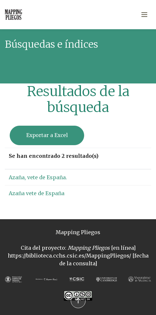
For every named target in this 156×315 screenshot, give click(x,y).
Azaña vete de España (36, 193)
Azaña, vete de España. (38, 177)
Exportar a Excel (47, 135)
